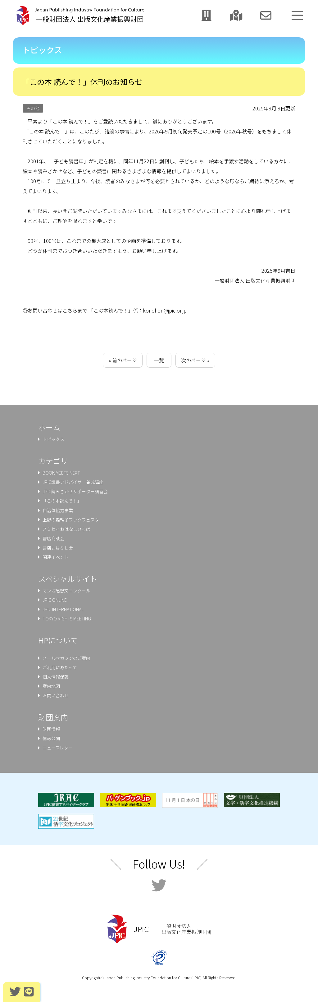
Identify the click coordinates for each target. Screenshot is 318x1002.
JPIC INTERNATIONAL (63, 609)
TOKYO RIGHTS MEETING (67, 618)
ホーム (49, 427)
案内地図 (51, 686)
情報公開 (51, 738)
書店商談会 (53, 538)
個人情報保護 (56, 677)
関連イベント (56, 557)
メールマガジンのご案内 (66, 658)
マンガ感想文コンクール (66, 590)
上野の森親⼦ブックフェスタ (71, 520)
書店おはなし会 (58, 548)
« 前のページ (123, 360)
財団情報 (51, 729)
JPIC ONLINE (55, 600)
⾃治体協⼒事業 (58, 510)
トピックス (53, 439)
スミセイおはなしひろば (66, 529)
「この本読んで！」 (62, 501)
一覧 (159, 360)
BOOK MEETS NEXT (61, 473)
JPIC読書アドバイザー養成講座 (73, 482)
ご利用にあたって (60, 667)
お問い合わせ (56, 695)
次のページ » (195, 360)
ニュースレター (58, 748)
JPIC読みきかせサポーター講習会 (75, 491)
